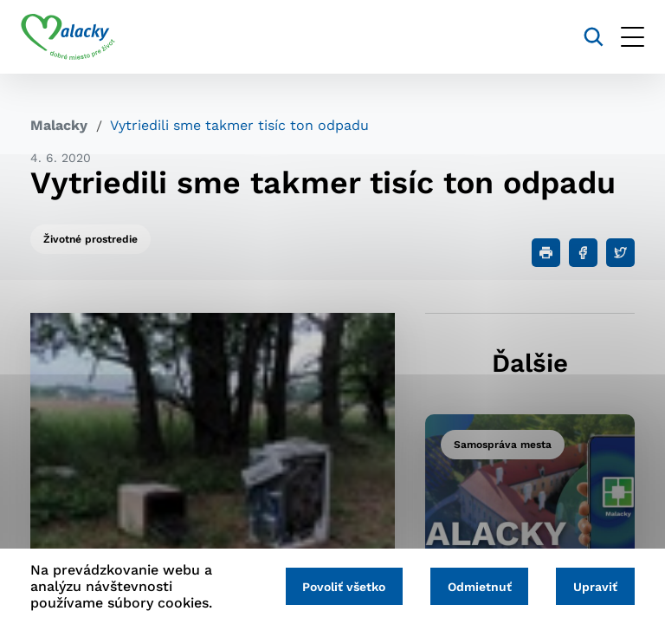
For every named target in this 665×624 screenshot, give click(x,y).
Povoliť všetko (334, 587)
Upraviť (593, 587)
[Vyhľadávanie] (584, 37)
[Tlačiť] (546, 252)
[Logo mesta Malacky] (77, 37)
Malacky (58, 125)
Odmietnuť (474, 587)
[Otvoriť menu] (623, 37)
